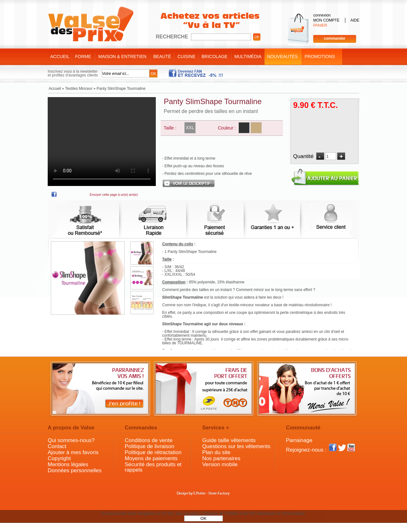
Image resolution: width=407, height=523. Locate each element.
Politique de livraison (149, 446)
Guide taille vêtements (229, 440)
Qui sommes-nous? (71, 440)
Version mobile (220, 464)
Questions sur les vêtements (236, 446)
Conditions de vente (148, 440)
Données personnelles (74, 470)
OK (203, 518)
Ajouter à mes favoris (73, 452)
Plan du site (216, 452)
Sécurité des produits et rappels (153, 467)
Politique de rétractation (153, 452)
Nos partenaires (221, 458)
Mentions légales (68, 464)
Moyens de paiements (151, 458)
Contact (57, 446)
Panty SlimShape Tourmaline (213, 101)
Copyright (59, 458)
